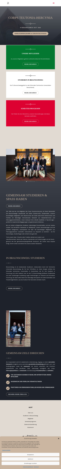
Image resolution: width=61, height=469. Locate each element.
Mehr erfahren (30, 64)
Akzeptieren (30, 454)
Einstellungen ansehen (30, 463)
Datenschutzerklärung (28, 466)
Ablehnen (30, 459)
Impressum (36, 466)
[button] (58, 438)
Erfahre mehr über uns (17, 394)
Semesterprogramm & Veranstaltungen (30, 33)
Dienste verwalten (6, 450)
